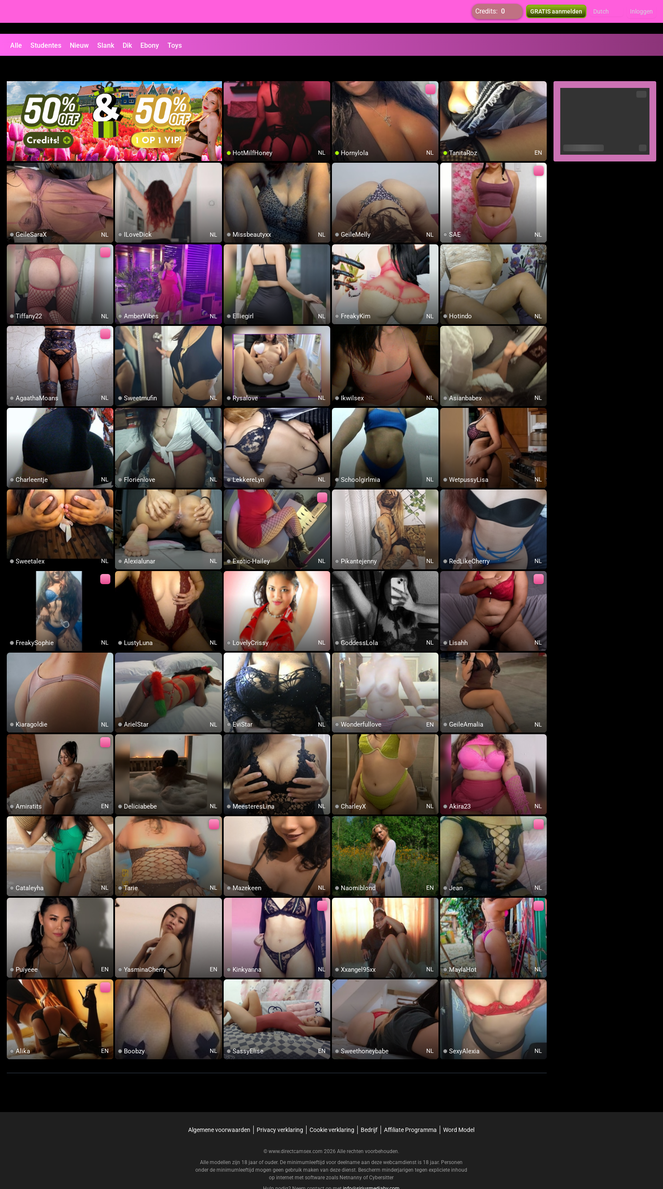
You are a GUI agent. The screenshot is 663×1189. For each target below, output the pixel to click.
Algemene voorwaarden (219, 1109)
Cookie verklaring (332, 1109)
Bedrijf (369, 1109)
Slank (105, 45)
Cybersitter (381, 1157)
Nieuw (79, 45)
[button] (606, 17)
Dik (127, 45)
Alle (16, 45)
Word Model (458, 1109)
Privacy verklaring (280, 1109)
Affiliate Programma (410, 1109)
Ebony (149, 45)
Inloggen (641, 17)
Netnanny (351, 1157)
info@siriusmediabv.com (371, 1168)
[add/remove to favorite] (230, 68)
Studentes (45, 45)
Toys (174, 45)
